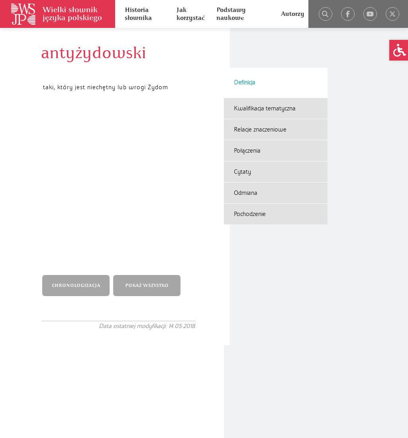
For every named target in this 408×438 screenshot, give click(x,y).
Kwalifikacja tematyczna (265, 68)
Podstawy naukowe (231, 14)
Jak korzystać (190, 14)
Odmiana (245, 153)
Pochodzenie (250, 174)
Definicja (244, 42)
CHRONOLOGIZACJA (77, 131)
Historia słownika (138, 14)
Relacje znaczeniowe (260, 89)
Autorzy (292, 14)
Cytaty (242, 132)
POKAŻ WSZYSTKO (149, 131)
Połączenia (247, 110)
